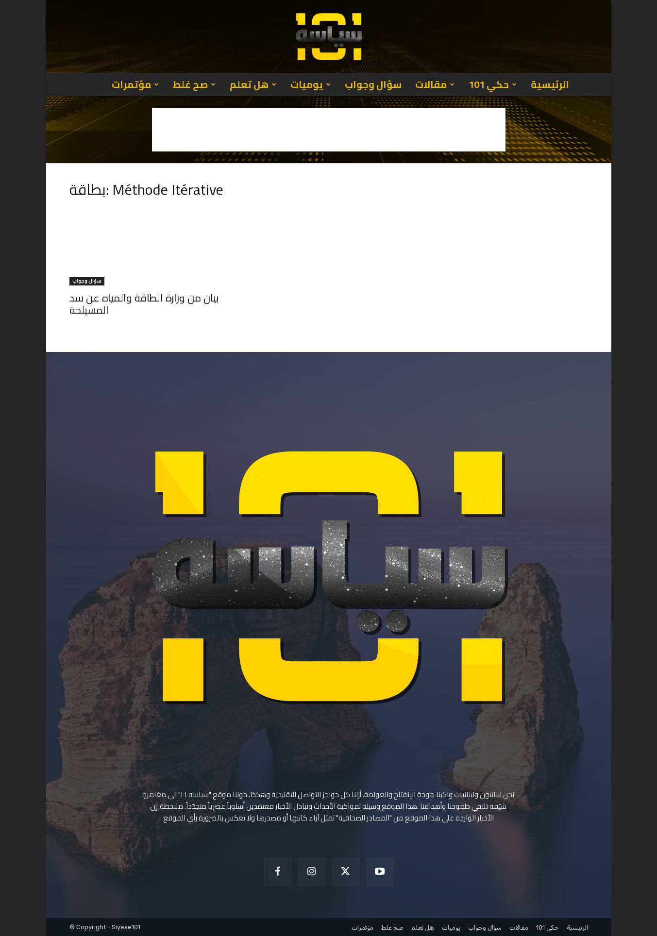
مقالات (435, 84)
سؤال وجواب (373, 84)
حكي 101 (493, 84)
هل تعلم (253, 84)
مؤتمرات (135, 84)
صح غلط (194, 84)
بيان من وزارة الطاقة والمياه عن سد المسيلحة (144, 303)
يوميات (310, 84)
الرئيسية (550, 84)
